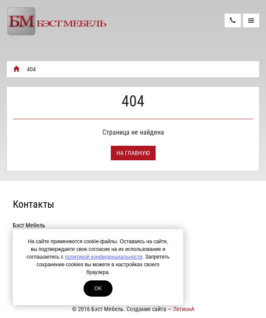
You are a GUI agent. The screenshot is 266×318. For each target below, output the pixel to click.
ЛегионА (183, 309)
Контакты (33, 204)
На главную (133, 153)
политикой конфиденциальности (103, 257)
